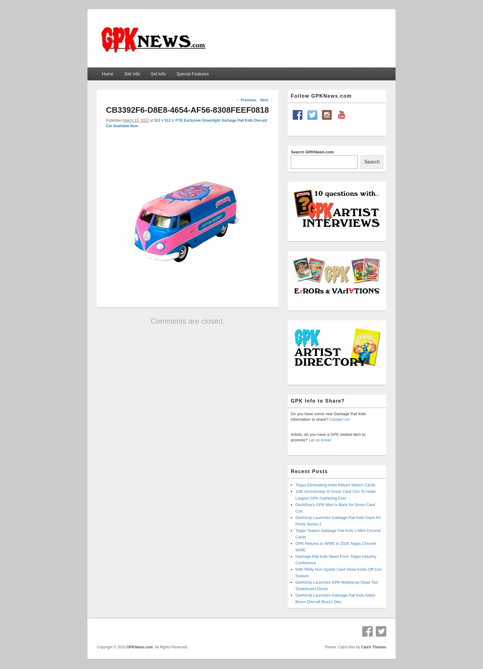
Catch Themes (373, 647)
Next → (266, 100)
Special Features (193, 73)
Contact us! (340, 419)
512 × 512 (162, 120)
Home (107, 73)
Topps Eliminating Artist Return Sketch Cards (335, 485)
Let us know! (320, 440)
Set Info (158, 73)
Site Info (132, 73)
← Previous (246, 100)
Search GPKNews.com (312, 152)
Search (372, 161)
